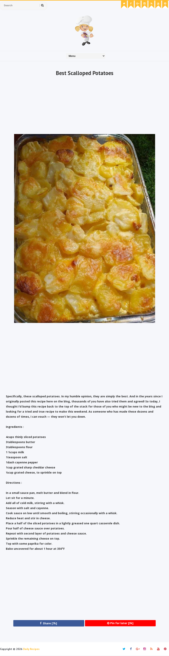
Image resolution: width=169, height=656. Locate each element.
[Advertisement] (84, 105)
